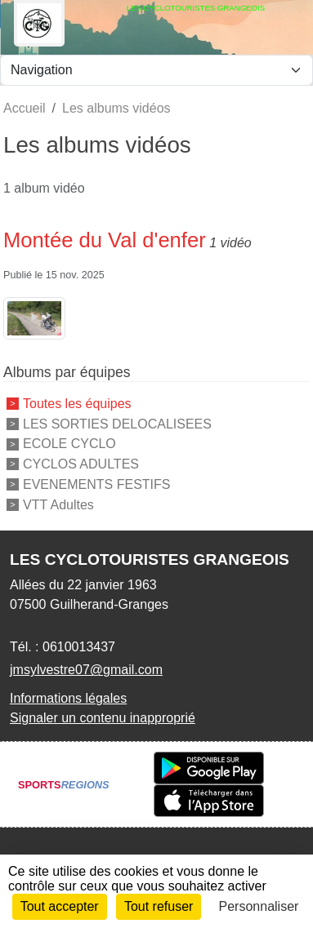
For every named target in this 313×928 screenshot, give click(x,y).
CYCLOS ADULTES (81, 464)
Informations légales (68, 698)
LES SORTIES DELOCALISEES (117, 423)
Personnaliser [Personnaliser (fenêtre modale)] (259, 906)
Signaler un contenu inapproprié (102, 718)
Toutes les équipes (77, 404)
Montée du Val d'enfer (104, 240)
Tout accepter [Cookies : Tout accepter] (59, 906)
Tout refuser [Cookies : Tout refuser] (158, 906)
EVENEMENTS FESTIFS (96, 484)
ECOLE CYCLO (69, 444)
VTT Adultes (58, 504)
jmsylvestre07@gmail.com (86, 670)
